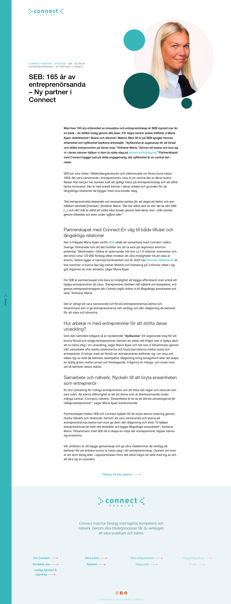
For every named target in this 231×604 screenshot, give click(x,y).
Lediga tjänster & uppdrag (45, 572)
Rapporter (142, 564)
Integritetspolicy (192, 558)
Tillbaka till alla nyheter (117, 475)
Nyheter (92, 564)
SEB (111, 242)
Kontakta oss (41, 564)
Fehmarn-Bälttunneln (160, 260)
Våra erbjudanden (142, 558)
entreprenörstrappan (142, 153)
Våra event (92, 558)
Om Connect (41, 558)
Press (193, 564)
